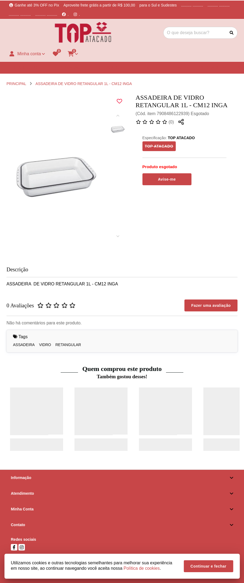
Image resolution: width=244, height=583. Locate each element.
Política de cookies (141, 568)
